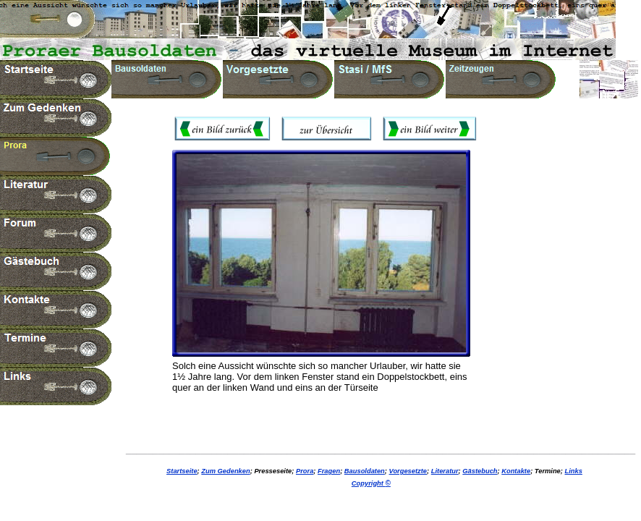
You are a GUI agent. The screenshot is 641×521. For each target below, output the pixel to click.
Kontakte (515, 471)
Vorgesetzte (408, 471)
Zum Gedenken (225, 471)
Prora (304, 471)
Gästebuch (479, 471)
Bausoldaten (364, 471)
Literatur (445, 471)
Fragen (329, 471)
